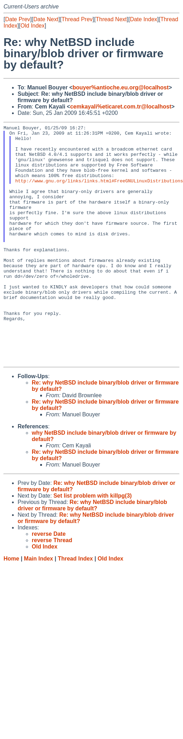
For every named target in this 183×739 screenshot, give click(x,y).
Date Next (45, 19)
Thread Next (111, 19)
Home (11, 606)
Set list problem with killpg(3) (92, 543)
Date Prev (17, 19)
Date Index (143, 19)
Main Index (38, 606)
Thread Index (75, 606)
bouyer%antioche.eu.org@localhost (121, 87)
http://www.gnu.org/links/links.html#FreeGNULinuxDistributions (99, 192)
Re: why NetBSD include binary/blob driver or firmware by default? (92, 553)
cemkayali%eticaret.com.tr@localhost (120, 107)
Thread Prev (77, 19)
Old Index (32, 26)
